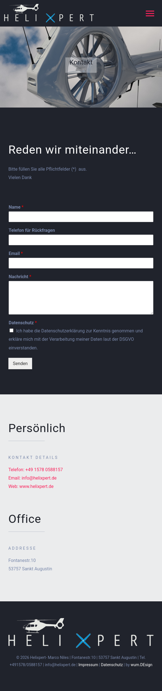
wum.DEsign (142, 665)
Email (16, 253)
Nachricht (20, 276)
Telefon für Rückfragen (32, 230)
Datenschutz (23, 322)
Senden (20, 363)
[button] (150, 8)
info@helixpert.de (39, 478)
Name (16, 207)
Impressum (88, 665)
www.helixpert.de (36, 486)
